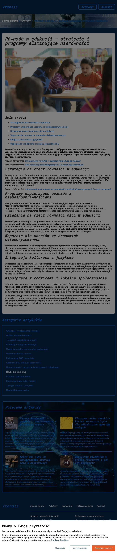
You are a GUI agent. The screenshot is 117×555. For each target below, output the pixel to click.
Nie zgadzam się (80, 548)
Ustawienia (60, 548)
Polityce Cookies (59, 540)
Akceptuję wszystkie (103, 548)
